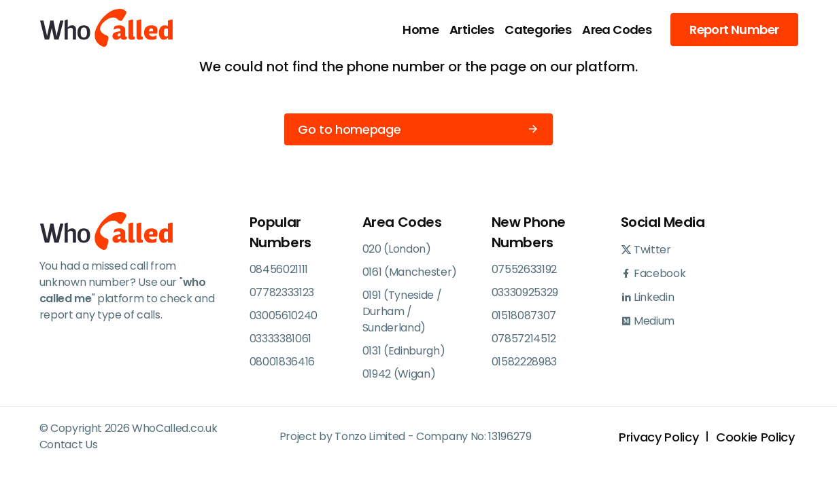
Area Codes (616, 29)
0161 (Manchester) (410, 272)
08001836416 (282, 361)
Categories (538, 29)
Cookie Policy (755, 437)
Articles (471, 29)
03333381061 (280, 338)
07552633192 (524, 269)
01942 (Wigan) (399, 374)
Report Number (734, 29)
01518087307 (524, 315)
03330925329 (525, 292)
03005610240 (284, 315)
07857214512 (524, 338)
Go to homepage (418, 129)
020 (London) (396, 249)
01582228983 (524, 361)
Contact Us (68, 444)
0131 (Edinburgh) (403, 351)
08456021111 (279, 269)
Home (421, 29)
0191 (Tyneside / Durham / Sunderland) (402, 311)
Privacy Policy (658, 437)
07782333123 (282, 292)
